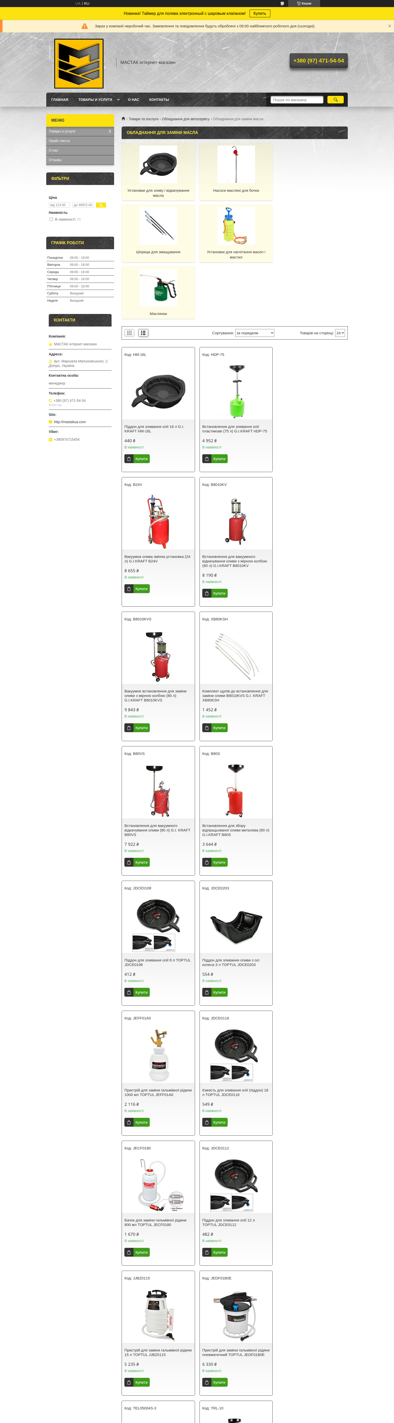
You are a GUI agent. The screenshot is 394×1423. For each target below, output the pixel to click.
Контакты (159, 100)
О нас (133, 100)
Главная (59, 100)
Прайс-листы (59, 141)
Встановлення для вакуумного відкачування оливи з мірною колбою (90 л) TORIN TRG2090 (156, 1168)
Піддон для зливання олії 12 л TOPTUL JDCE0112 (227, 901)
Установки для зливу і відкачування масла (158, 193)
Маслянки (234, 252)
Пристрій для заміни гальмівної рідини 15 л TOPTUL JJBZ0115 (305, 901)
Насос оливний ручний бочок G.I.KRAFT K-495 (303, 1305)
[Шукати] (335, 99)
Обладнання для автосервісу (186, 119)
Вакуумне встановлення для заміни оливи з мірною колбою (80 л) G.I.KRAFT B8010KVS (232, 504)
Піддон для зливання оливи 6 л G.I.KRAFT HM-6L (305, 1165)
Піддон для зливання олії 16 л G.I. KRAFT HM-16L (154, 372)
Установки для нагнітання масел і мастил (158, 254)
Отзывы (55, 160)
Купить (260, 13)
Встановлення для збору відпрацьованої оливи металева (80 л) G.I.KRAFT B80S (232, 639)
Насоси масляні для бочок (235, 190)
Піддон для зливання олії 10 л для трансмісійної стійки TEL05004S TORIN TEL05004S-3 (231, 1033)
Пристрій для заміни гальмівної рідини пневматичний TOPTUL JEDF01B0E (151, 1033)
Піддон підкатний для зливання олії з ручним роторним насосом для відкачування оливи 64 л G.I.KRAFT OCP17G (233, 1170)
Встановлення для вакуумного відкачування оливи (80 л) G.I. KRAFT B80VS (157, 639)
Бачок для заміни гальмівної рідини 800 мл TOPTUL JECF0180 (155, 901)
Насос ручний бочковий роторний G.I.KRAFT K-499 (230, 1305)
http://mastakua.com (70, 422)
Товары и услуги (95, 100)
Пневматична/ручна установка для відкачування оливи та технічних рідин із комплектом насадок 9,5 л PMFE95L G (154, 1309)
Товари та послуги (143, 119)
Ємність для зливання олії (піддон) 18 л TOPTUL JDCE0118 (311, 771)
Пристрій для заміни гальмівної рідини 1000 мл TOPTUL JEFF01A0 (232, 771)
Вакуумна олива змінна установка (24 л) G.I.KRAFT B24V (311, 372)
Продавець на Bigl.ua (197, 1413)
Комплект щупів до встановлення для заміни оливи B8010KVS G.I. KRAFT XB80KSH (311, 504)
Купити (141, 402)
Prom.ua (220, 1409)
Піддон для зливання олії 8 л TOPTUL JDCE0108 (311, 636)
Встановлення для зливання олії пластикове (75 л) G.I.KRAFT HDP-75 (233, 372)
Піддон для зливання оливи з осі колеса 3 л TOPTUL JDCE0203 (152, 771)
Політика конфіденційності (235, 1418)
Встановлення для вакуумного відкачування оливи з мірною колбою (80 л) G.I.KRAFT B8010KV (156, 504)
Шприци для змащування (311, 190)
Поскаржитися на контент (197, 1418)
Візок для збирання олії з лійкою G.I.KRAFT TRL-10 (306, 1031)
